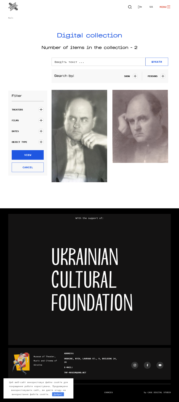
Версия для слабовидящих (140, 7)
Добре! (58, 394)
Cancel (28, 167)
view (27, 155)
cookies (108, 392)
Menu (165, 7)
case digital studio (159, 392)
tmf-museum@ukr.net (75, 372)
